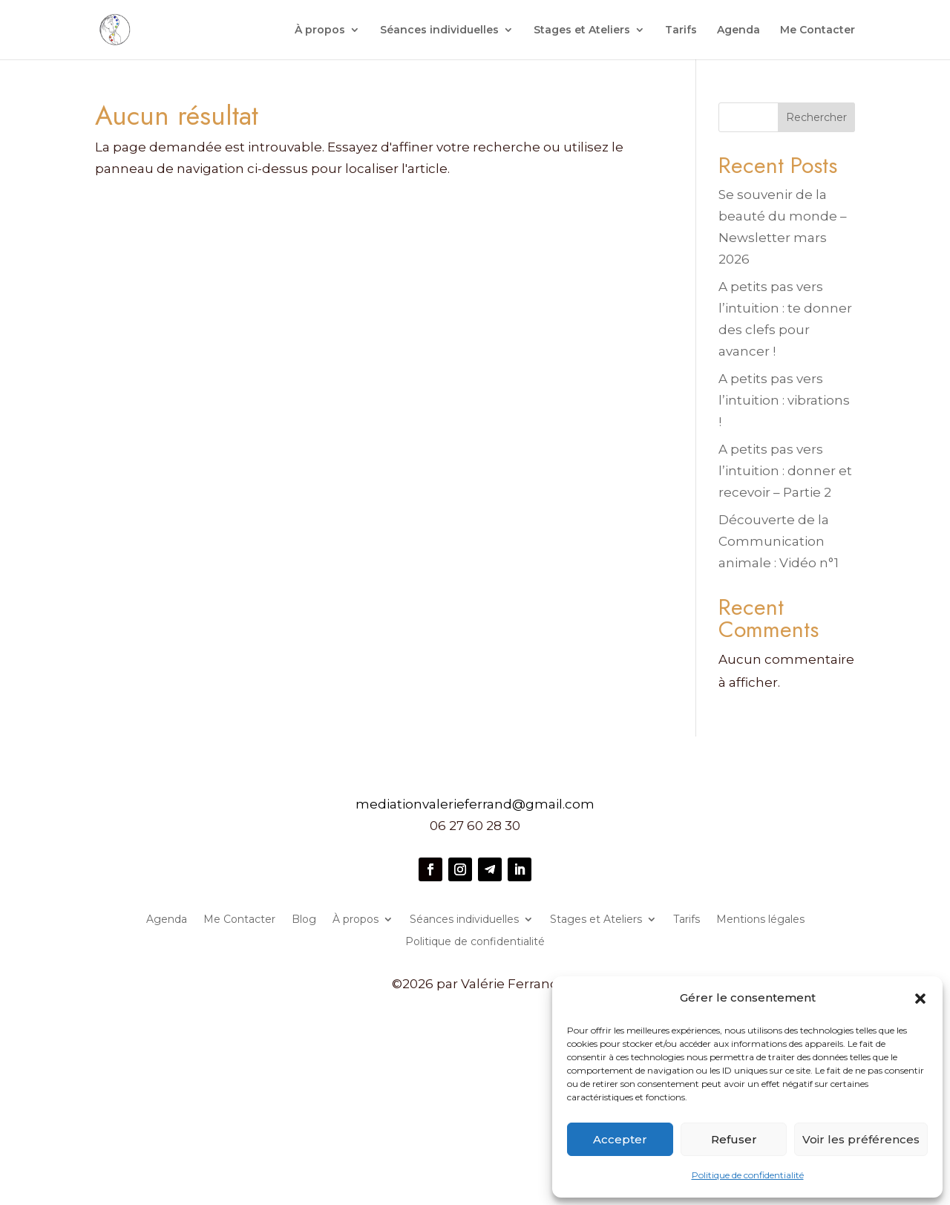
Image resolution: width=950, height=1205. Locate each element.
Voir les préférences (861, 1139)
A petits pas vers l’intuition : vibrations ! (784, 400)
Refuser (734, 1139)
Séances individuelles (439, 30)
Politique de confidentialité (748, 1174)
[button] (920, 998)
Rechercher (816, 117)
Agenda (738, 30)
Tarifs (681, 30)
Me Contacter (817, 30)
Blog (304, 920)
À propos (320, 30)
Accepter (620, 1139)
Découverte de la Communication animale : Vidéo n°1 (778, 541)
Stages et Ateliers (582, 30)
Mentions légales (760, 920)
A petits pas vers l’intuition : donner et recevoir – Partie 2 (785, 471)
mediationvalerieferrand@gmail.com (475, 804)
